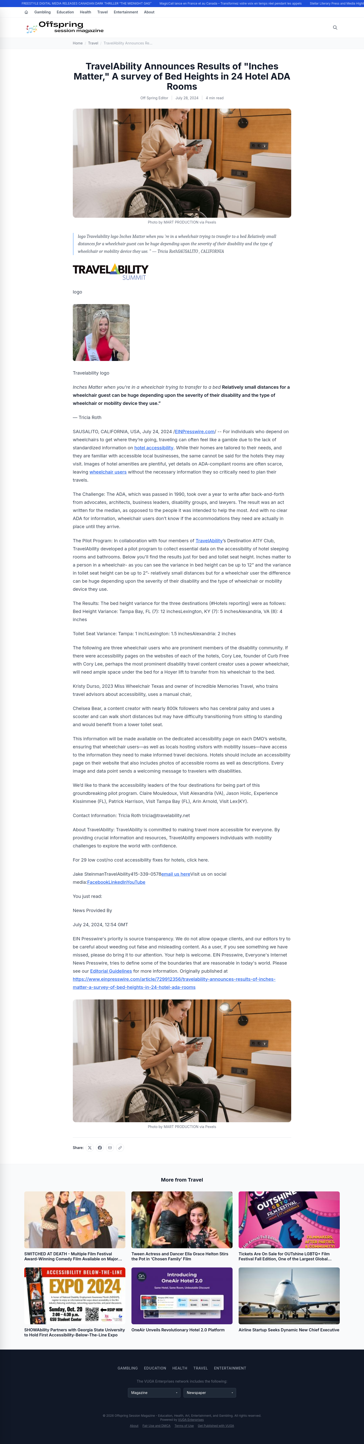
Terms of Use (184, 1426)
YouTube (135, 882)
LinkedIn (117, 882)
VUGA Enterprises (191, 1420)
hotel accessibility (154, 447)
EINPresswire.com (195, 431)
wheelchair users (108, 472)
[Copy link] (120, 1148)
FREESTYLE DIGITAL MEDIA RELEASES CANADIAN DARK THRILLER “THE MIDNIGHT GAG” (87, 3)
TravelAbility (209, 540)
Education (65, 12)
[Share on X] (90, 1148)
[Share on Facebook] (100, 1148)
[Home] (26, 12)
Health (85, 12)
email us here (175, 874)
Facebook (97, 882)
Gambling (42, 12)
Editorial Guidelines (111, 971)
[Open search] (335, 27)
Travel (102, 12)
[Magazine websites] (154, 1393)
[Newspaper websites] (210, 1393)
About (149, 12)
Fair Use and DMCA (157, 1426)
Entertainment (126, 12)
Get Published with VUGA (216, 1426)
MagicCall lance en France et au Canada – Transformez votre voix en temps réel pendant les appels (231, 3)
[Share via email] (110, 1148)
